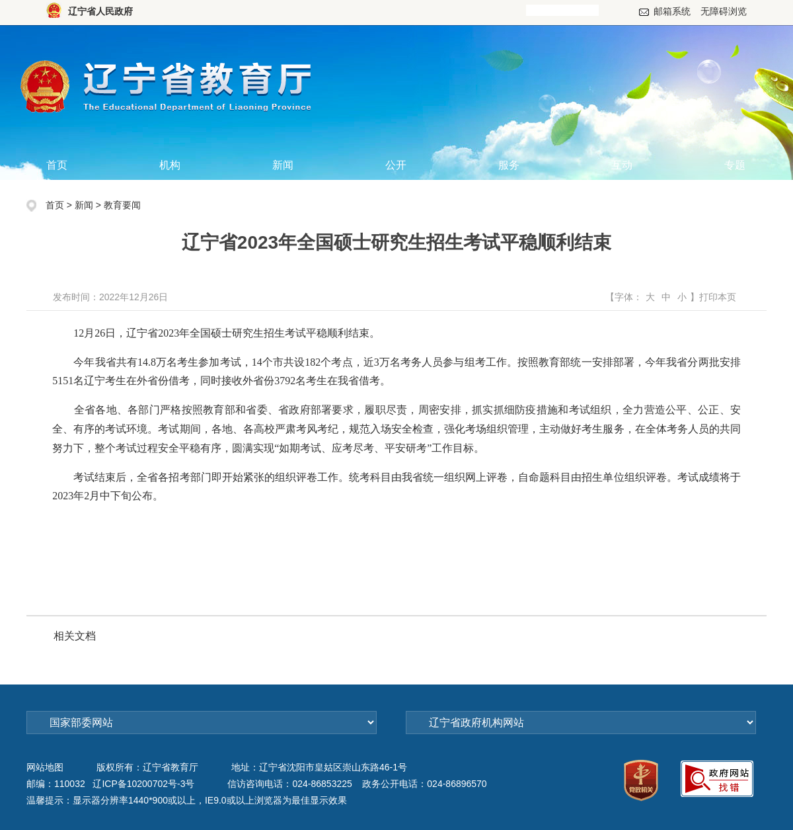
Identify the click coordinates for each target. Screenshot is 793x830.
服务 (508, 165)
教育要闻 (122, 205)
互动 (621, 165)
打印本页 (717, 297)
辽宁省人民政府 (100, 11)
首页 (56, 165)
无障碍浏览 (723, 11)
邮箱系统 (672, 11)
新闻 (282, 165)
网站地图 (44, 767)
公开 (395, 165)
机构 (169, 165)
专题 (734, 165)
